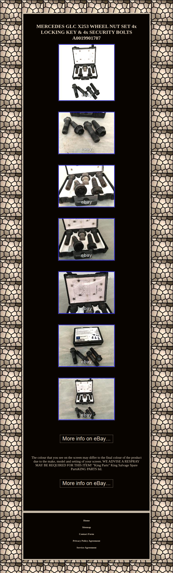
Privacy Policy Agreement (86, 540)
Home (86, 520)
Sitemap (86, 527)
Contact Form (86, 534)
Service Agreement (86, 547)
